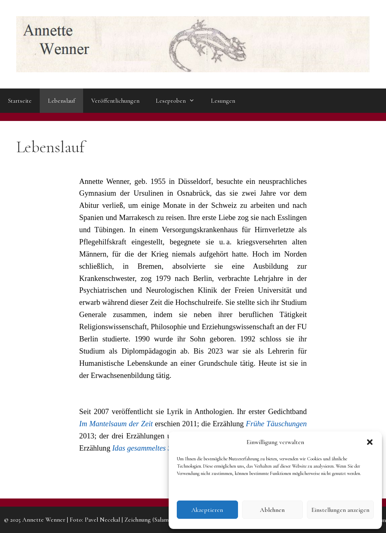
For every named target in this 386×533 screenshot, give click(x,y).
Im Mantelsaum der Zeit (115, 423)
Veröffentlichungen (115, 100)
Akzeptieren (207, 510)
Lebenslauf (61, 100)
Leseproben (179, 100)
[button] (370, 442)
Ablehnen (272, 510)
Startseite (20, 100)
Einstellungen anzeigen (340, 510)
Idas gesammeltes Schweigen (156, 448)
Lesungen (223, 100)
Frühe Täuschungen (276, 423)
